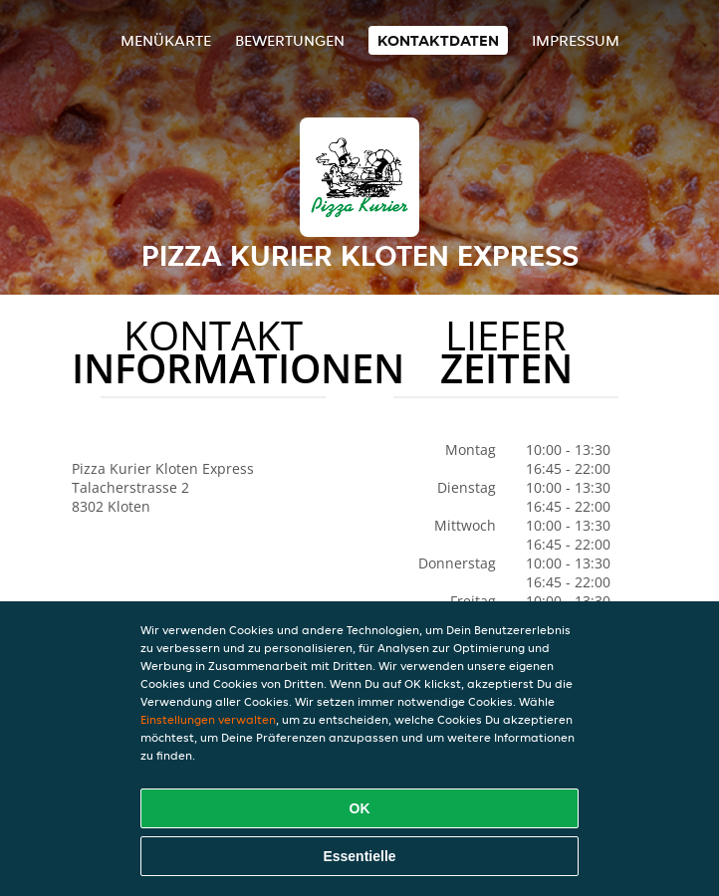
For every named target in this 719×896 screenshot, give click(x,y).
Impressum (575, 40)
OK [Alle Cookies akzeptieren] (360, 808)
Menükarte (165, 40)
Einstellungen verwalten (208, 719)
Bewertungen (290, 40)
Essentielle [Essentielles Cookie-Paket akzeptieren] (359, 856)
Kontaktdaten (438, 40)
